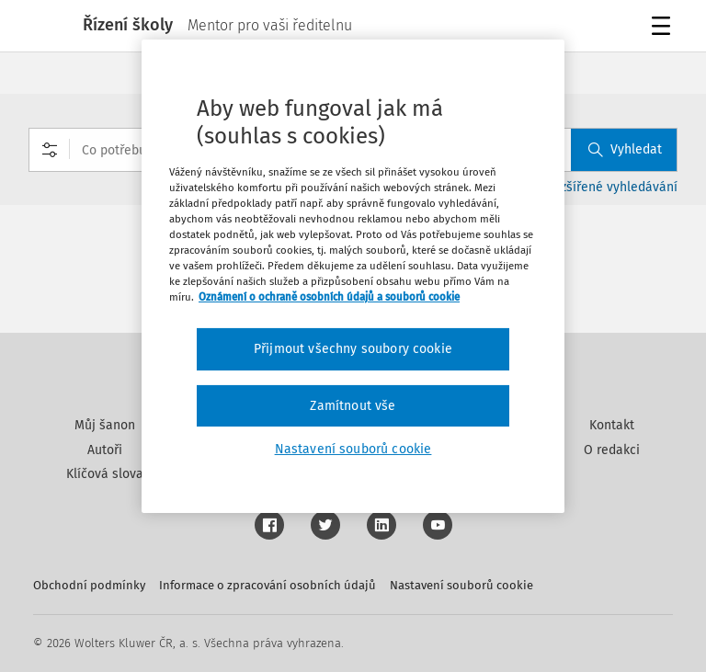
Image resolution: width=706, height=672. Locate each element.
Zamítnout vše (352, 406)
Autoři (104, 450)
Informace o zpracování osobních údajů (267, 585)
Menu (664, 28)
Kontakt (611, 425)
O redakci (612, 450)
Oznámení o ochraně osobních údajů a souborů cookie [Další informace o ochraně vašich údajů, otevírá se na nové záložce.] (329, 296)
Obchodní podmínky (89, 585)
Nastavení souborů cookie (461, 585)
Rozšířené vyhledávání (612, 187)
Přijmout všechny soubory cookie (353, 349)
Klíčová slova (104, 474)
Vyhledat (625, 149)
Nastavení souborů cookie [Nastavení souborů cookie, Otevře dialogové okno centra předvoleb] (353, 449)
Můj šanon (104, 425)
